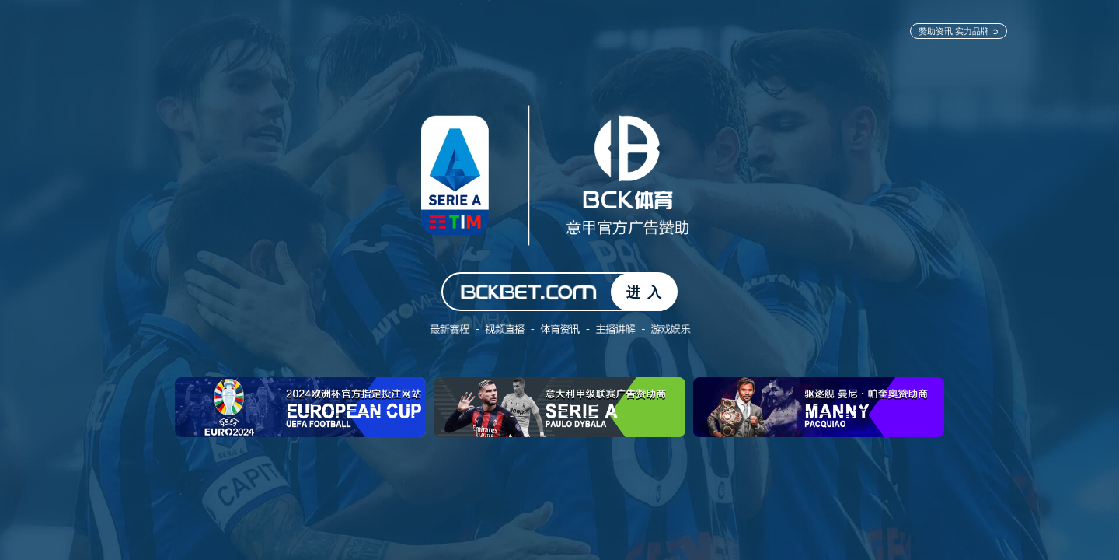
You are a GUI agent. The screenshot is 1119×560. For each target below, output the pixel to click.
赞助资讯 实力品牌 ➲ (959, 31)
